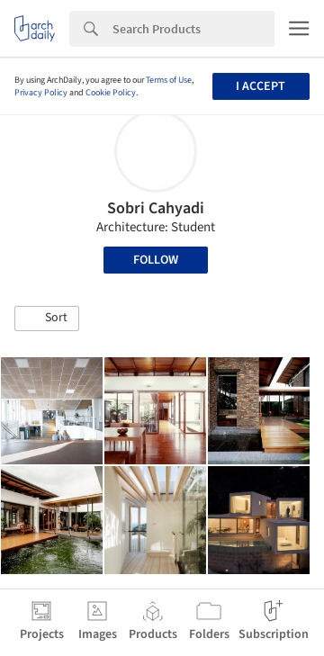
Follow (155, 260)
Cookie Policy (111, 92)
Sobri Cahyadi (155, 208)
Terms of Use (169, 80)
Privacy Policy (41, 92)
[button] (46, 318)
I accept (260, 86)
